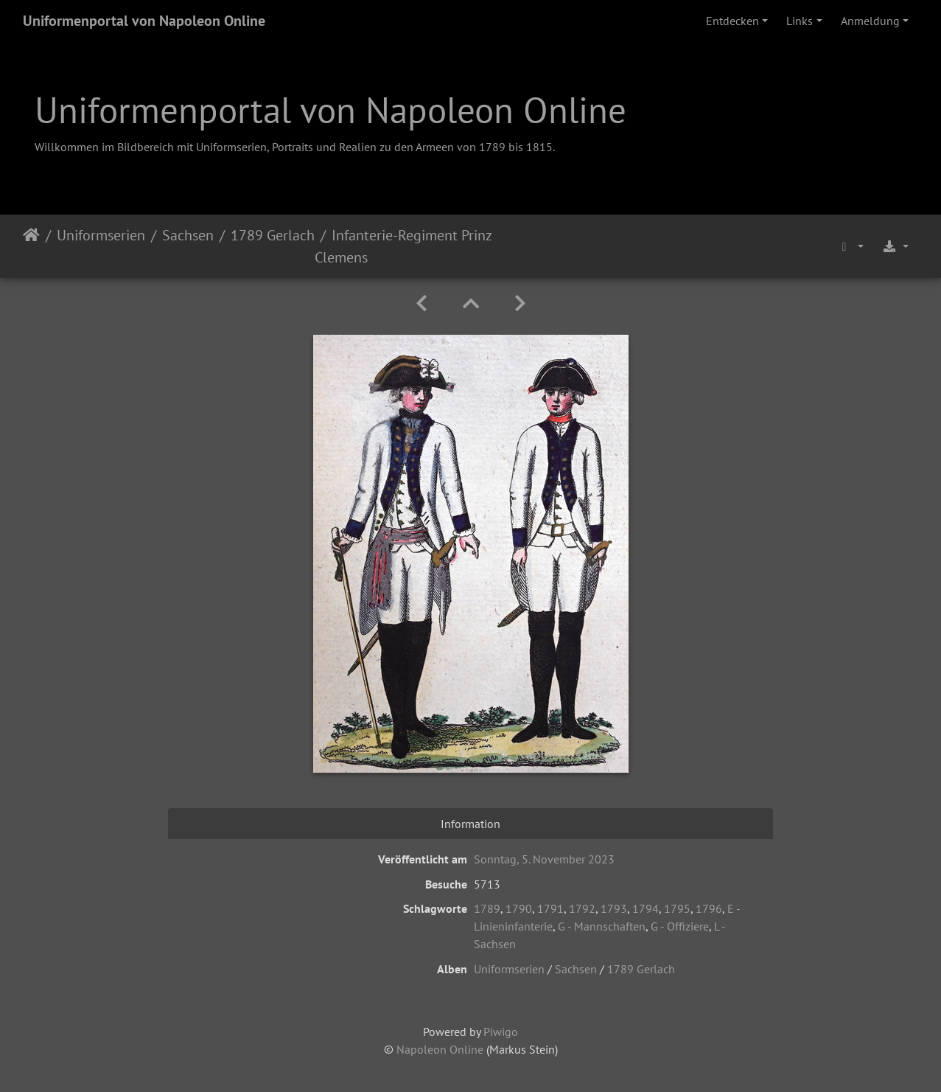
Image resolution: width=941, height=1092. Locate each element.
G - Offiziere (680, 926)
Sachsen (188, 235)
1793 (614, 908)
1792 (582, 908)
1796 (709, 908)
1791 (550, 908)
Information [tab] (470, 823)
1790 (519, 908)
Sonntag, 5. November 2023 (544, 859)
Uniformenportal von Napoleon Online (144, 20)
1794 (645, 908)
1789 (487, 908)
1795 (677, 908)
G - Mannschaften (602, 926)
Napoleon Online (439, 1049)
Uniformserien (101, 235)
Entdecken (732, 20)
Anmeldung (870, 20)
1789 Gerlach (273, 235)
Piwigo (500, 1031)
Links (799, 20)
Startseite (31, 246)
